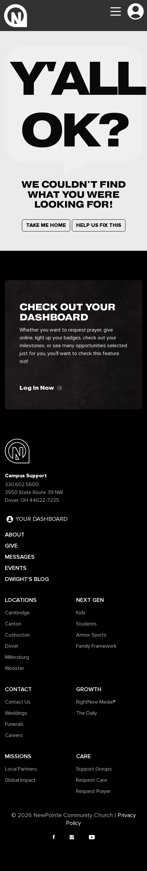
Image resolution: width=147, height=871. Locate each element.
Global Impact (20, 780)
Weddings (16, 713)
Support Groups (94, 769)
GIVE (11, 545)
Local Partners (21, 769)
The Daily (86, 713)
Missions (18, 756)
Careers (14, 735)
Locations (21, 600)
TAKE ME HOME (46, 225)
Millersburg (17, 657)
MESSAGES (20, 556)
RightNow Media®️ (96, 702)
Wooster (14, 668)
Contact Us (17, 702)
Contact (18, 689)
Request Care (91, 780)
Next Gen (90, 600)
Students (86, 623)
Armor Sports (91, 635)
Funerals (14, 724)
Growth (88, 689)
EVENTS (15, 568)
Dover (12, 646)
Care (83, 756)
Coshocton (17, 635)
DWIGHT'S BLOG (27, 579)
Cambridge (17, 612)
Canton (13, 623)
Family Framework (96, 646)
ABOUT (14, 534)
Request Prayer (93, 791)
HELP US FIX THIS (98, 225)
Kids (81, 612)
